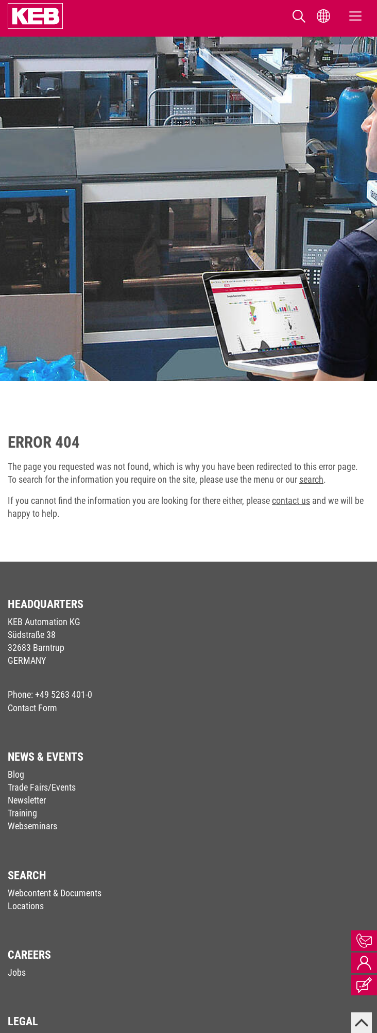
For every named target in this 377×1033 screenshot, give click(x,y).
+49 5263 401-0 (63, 694)
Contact (364, 940)
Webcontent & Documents (54, 893)
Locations (26, 905)
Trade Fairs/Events (42, 787)
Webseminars (32, 826)
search (311, 479)
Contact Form (32, 707)
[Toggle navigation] (355, 16)
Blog (16, 774)
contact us (291, 500)
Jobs (17, 972)
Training (22, 813)
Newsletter (27, 800)
